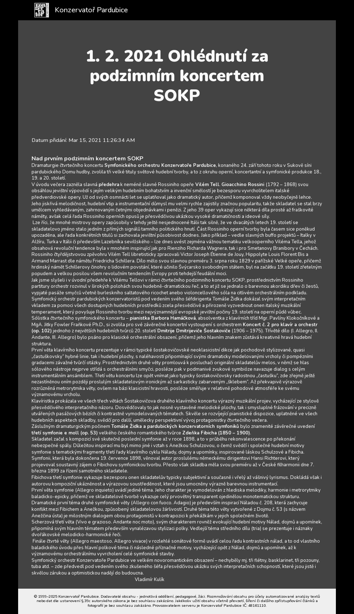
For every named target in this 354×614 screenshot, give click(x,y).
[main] (177, 75)
